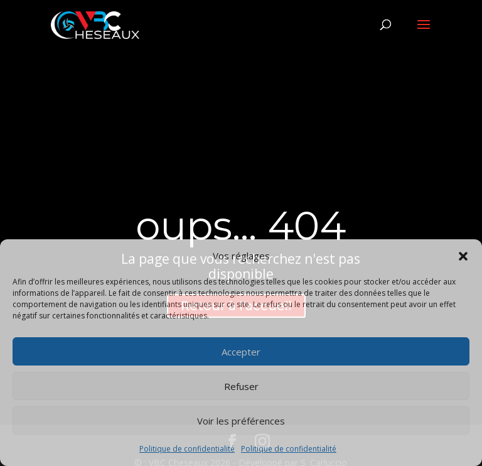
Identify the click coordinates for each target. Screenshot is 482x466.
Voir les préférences (241, 421)
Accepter (241, 351)
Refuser (241, 386)
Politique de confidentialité (187, 448)
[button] (463, 256)
